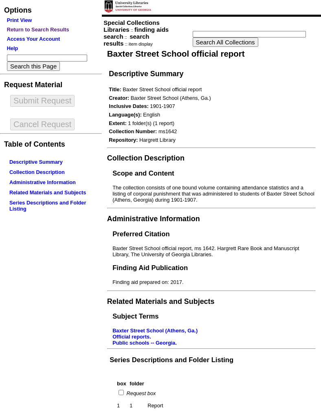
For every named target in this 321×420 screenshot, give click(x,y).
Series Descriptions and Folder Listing (171, 360)
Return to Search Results (38, 29)
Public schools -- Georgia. (144, 343)
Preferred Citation (140, 234)
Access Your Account (33, 39)
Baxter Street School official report (176, 53)
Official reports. (131, 337)
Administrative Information (42, 182)
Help (12, 48)
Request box (140, 393)
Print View (19, 20)
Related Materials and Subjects (47, 192)
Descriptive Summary (36, 162)
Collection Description (37, 172)
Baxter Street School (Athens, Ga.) (155, 331)
